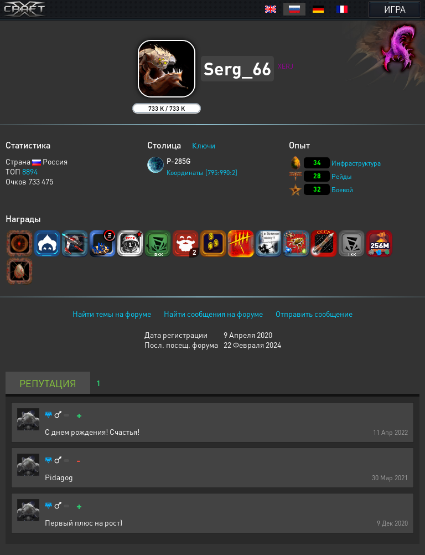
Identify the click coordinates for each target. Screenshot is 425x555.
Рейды (341, 176)
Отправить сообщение (314, 313)
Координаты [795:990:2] (202, 172)
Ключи (203, 145)
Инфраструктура (356, 163)
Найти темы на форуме (111, 313)
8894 (30, 171)
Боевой (342, 190)
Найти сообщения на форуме (213, 313)
